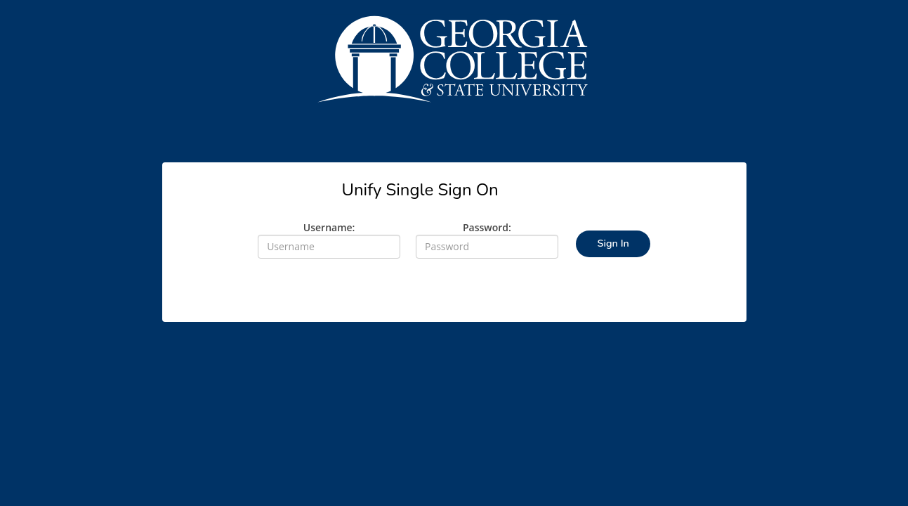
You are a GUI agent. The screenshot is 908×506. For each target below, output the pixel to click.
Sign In (613, 243)
